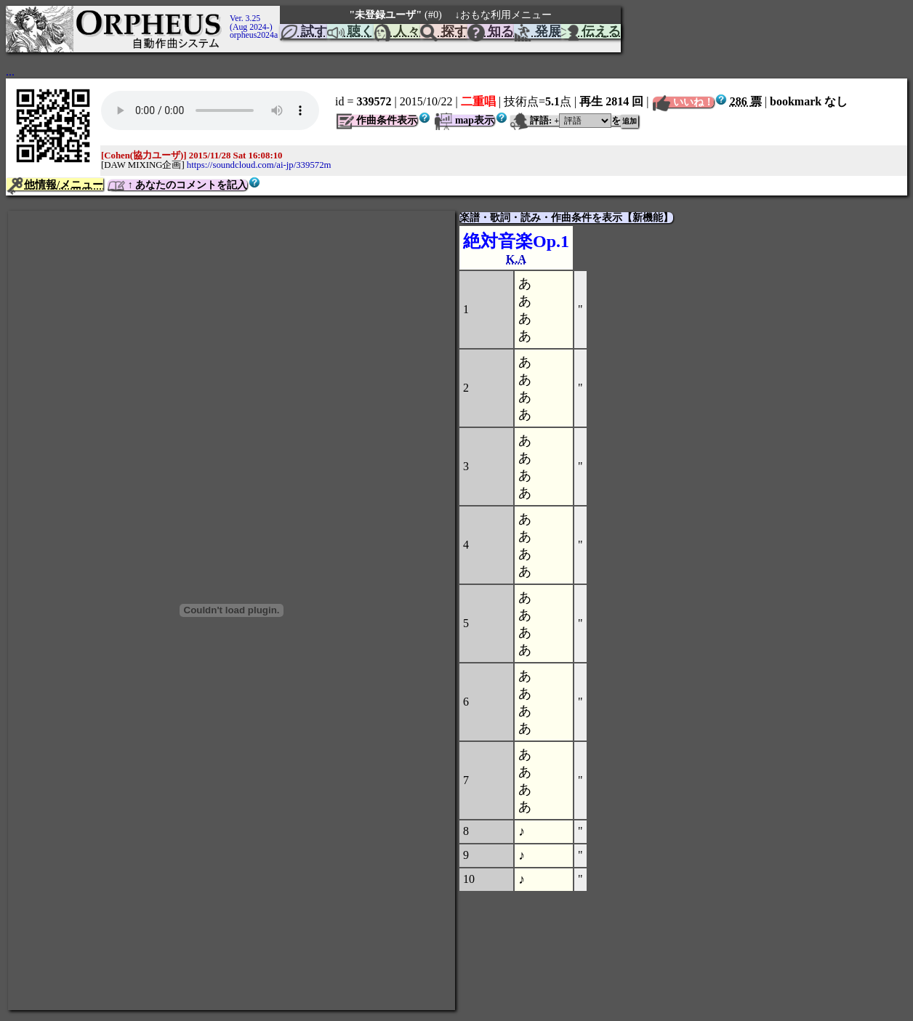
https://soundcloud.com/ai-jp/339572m (259, 165)
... (10, 71)
